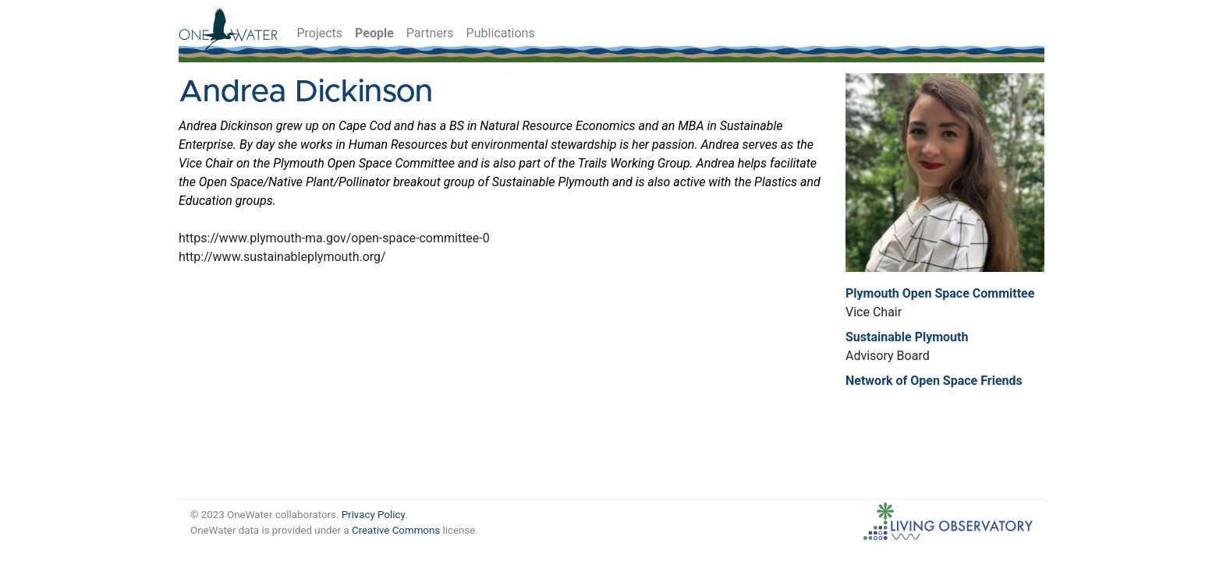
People (374, 33)
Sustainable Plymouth (906, 337)
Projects (319, 33)
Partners (430, 33)
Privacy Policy (373, 514)
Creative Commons (396, 530)
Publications (500, 33)
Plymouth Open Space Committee (939, 293)
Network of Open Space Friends (934, 380)
